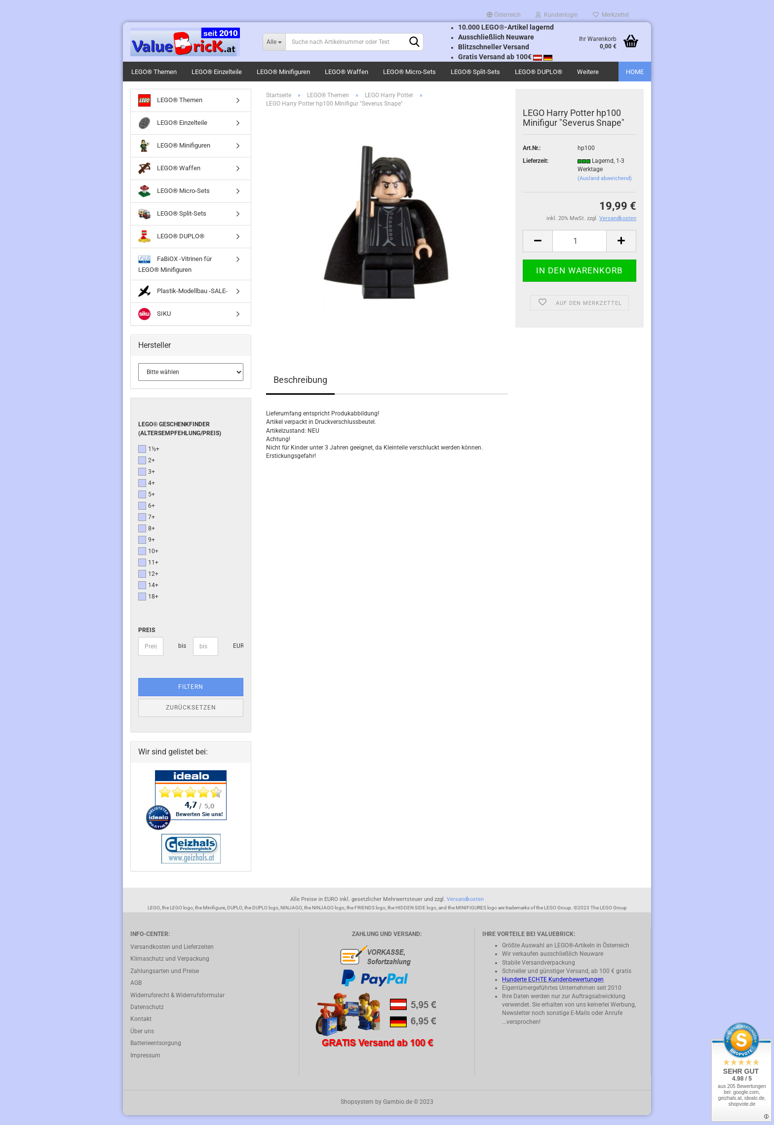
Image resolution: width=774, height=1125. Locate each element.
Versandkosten (465, 909)
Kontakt (141, 1028)
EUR (236, 655)
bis (182, 655)
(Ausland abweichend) (605, 188)
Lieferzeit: (535, 170)
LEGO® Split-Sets (475, 71)
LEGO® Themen (154, 71)
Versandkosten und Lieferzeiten (172, 956)
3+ (146, 482)
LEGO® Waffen (346, 71)
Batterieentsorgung (155, 1053)
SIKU (154, 324)
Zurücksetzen (191, 717)
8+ (146, 538)
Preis (146, 640)
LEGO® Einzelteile (217, 71)
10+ (148, 561)
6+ (146, 516)
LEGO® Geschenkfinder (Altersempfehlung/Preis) (179, 438)
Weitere (588, 71)
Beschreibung (300, 389)
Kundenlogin (557, 14)
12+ (148, 584)
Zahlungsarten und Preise (164, 980)
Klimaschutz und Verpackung (169, 968)
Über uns (142, 1041)
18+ (148, 606)
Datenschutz (147, 1016)
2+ (146, 470)
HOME (635, 71)
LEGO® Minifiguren (283, 71)
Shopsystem (357, 1111)
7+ (146, 527)
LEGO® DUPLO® (538, 71)
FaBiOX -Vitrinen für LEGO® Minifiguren (175, 273)
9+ (146, 550)
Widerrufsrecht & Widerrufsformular (177, 1005)
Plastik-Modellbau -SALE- (183, 301)
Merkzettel (611, 14)
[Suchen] (414, 42)
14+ (148, 595)
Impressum (145, 1065)
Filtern (190, 696)
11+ (148, 572)
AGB (136, 992)
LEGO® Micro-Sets (409, 71)
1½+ (148, 459)
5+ (146, 504)
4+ (146, 493)
